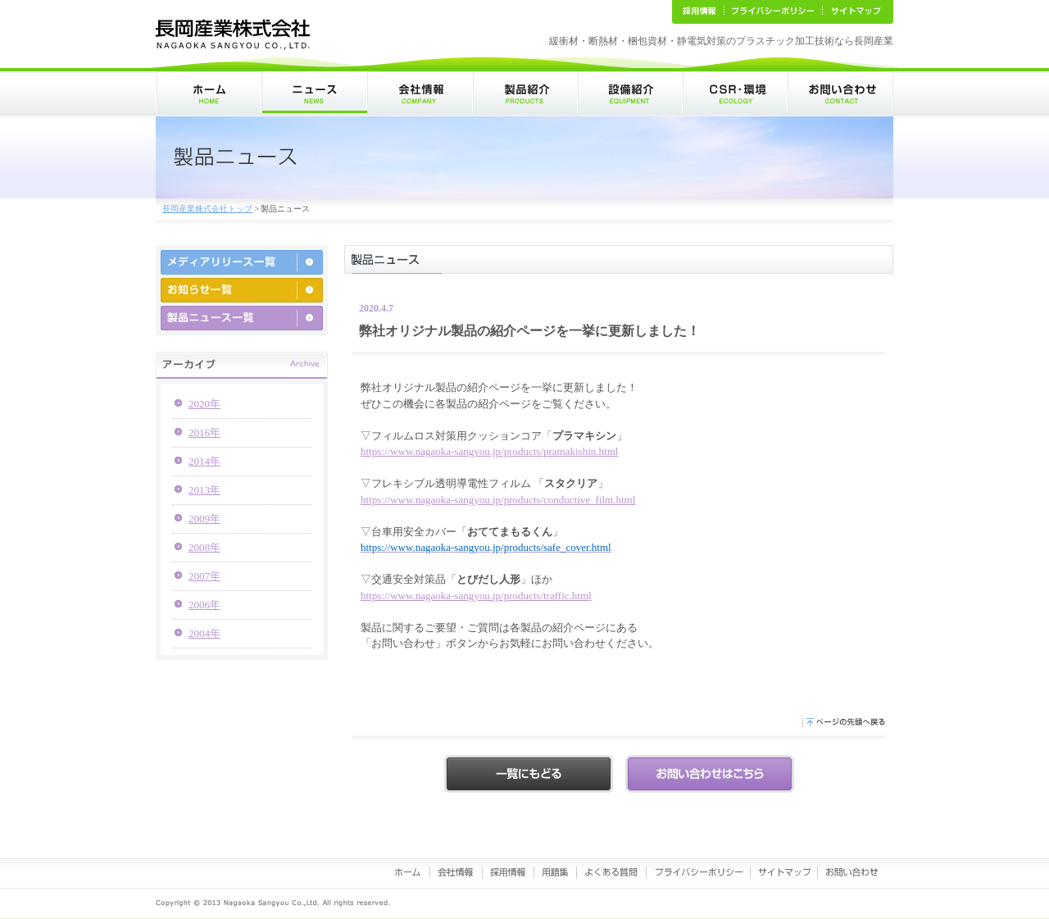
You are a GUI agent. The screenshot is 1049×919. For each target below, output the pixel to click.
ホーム (208, 92)
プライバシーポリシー (699, 873)
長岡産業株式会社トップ (207, 208)
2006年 (204, 604)
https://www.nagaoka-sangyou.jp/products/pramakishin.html (489, 451)
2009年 (204, 518)
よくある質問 (612, 873)
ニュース (314, 92)
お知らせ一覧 (242, 290)
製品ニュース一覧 (242, 318)
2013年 (204, 490)
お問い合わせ (840, 92)
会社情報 (420, 92)
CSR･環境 (735, 92)
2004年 (204, 633)
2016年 (204, 432)
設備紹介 (630, 92)
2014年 (204, 461)
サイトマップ (784, 873)
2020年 (204, 404)
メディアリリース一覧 (242, 262)
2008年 (204, 547)
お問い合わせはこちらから (709, 774)
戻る (528, 774)
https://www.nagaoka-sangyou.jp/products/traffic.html (476, 595)
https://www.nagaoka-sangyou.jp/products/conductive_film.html (498, 500)
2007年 (204, 576)
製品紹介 (525, 92)
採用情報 (508, 873)
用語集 (555, 873)
